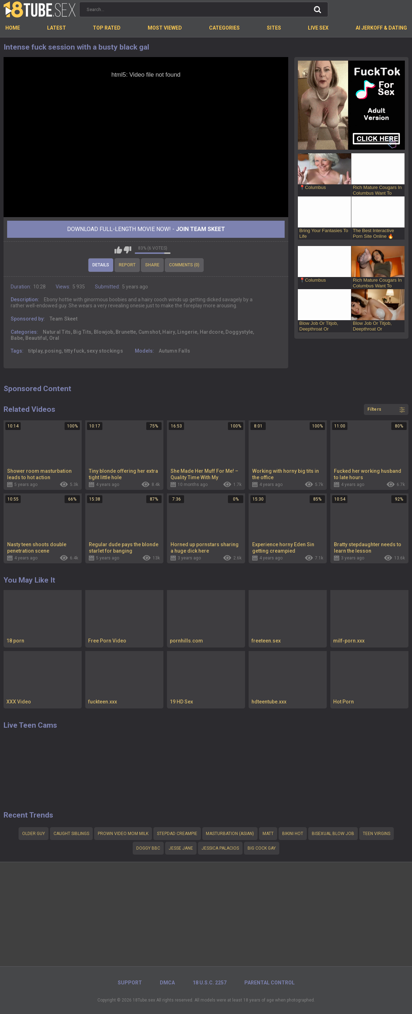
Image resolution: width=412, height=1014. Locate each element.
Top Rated (107, 28)
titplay (35, 351)
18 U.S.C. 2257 (210, 982)
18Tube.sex (144, 1000)
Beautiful (36, 338)
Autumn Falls (174, 351)
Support (130, 982)
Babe (17, 338)
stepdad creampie (177, 833)
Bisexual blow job (333, 833)
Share (152, 264)
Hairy (168, 332)
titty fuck (74, 351)
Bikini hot (292, 833)
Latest (56, 28)
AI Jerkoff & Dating (381, 28)
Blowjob (103, 332)
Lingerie (187, 332)
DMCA (167, 982)
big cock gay (262, 848)
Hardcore (211, 332)
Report (127, 264)
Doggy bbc (148, 848)
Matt (268, 833)
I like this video (118, 249)
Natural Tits (57, 332)
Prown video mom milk (123, 833)
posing (53, 351)
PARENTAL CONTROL (269, 982)
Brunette (126, 332)
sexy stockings (105, 351)
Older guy (33, 833)
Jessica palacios (220, 848)
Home (12, 28)
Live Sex (318, 28)
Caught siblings (71, 833)
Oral (54, 338)
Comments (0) (184, 264)
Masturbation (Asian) (230, 833)
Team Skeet (63, 319)
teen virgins (376, 833)
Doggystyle (239, 332)
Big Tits (82, 332)
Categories (224, 28)
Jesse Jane (181, 848)
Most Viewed (165, 28)
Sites (274, 28)
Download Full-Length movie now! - (146, 229)
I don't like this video (127, 249)
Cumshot (149, 332)
